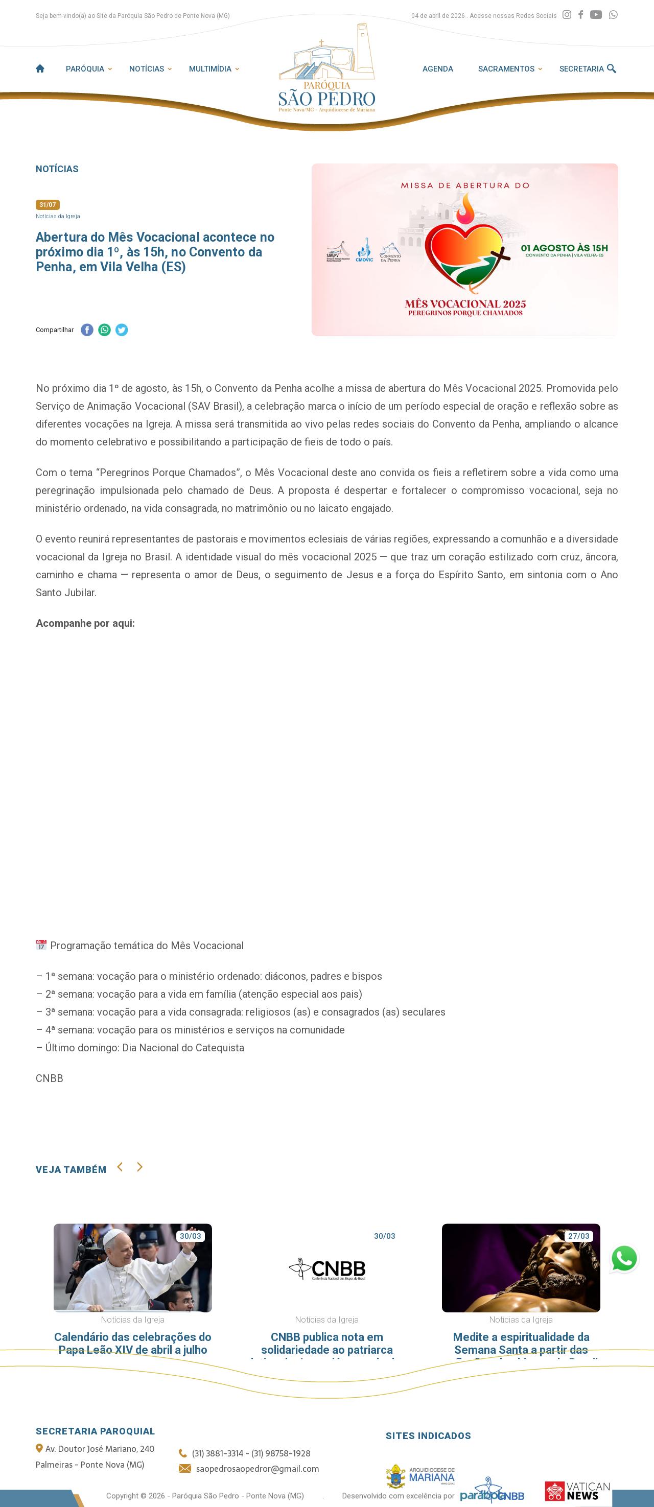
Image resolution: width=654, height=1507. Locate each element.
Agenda (438, 69)
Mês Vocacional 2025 (492, 388)
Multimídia (210, 69)
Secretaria (581, 69)
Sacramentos (506, 69)
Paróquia (85, 69)
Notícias (146, 69)
